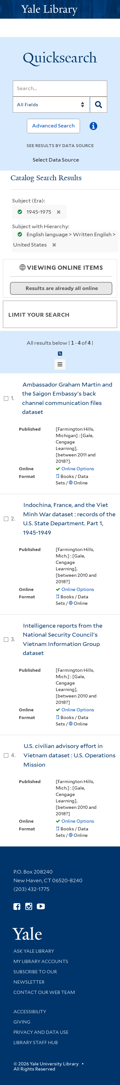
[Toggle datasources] (84, 160)
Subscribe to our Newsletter (35, 977)
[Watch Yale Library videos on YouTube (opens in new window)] (41, 907)
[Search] (60, 88)
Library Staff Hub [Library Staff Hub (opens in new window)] (35, 1042)
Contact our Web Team (44, 992)
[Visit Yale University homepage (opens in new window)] (27, 931)
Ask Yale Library (33, 951)
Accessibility (29, 1011)
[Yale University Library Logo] (60, 9)
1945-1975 (33, 212)
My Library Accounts (40, 961)
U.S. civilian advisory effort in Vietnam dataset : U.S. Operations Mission (69, 755)
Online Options (77, 468)
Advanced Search (53, 126)
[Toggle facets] (104, 314)
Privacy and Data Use (40, 1032)
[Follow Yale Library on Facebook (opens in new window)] (16, 907)
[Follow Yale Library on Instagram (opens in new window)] (28, 907)
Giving (21, 1021)
